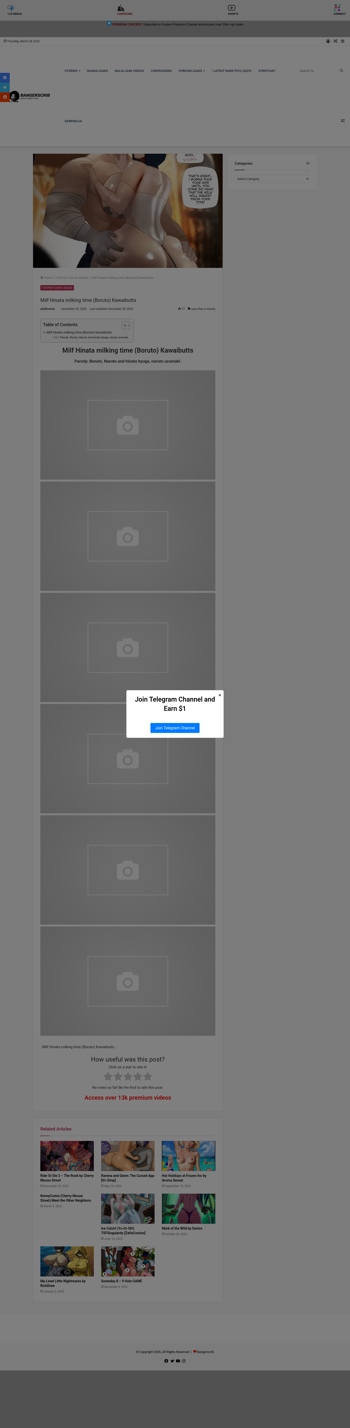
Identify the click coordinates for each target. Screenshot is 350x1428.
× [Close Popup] (220, 695)
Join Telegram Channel (175, 728)
